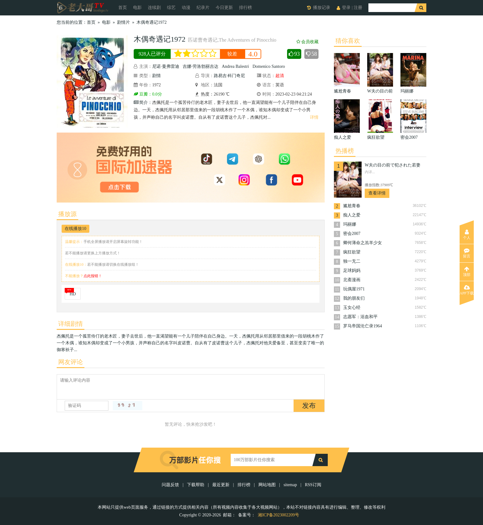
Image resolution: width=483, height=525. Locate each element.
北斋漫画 (351, 279)
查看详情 (377, 193)
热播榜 (344, 150)
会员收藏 (307, 41)
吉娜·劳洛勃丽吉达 (200, 66)
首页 (122, 7)
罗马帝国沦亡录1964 (362, 326)
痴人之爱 (351, 215)
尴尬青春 (351, 205)
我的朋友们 (354, 298)
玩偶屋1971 (354, 289)
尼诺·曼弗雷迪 (165, 66)
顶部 (466, 271)
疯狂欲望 (351, 252)
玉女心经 (351, 307)
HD (73, 294)
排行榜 (245, 7)
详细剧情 (70, 323)
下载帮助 (195, 484)
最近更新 (220, 484)
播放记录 (321, 7)
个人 (466, 234)
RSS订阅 (313, 484)
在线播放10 (75, 228)
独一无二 (351, 261)
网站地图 (267, 484)
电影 (137, 7)
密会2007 (351, 233)
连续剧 (154, 7)
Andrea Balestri (235, 66)
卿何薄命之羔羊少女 (362, 242)
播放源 (67, 214)
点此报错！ (92, 276)
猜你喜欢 (347, 40)
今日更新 (224, 7)
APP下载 (467, 290)
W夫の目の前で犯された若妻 (392, 165)
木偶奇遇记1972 (151, 22)
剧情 (156, 75)
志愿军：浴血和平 (360, 316)
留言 (466, 253)
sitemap (290, 484)
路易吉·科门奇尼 (229, 75)
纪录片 (203, 7)
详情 (314, 117)
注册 (358, 7)
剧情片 (123, 22)
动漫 (186, 7)
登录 (346, 7)
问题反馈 (171, 484)
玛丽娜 (349, 224)
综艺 (171, 7)
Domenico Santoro (269, 66)
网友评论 (70, 362)
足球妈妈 (351, 270)
